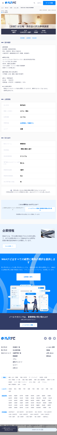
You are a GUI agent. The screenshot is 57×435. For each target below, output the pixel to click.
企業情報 (28, 38)
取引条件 (34, 38)
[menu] (2, 2)
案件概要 (22, 38)
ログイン (39, 3)
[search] (34, 2)
